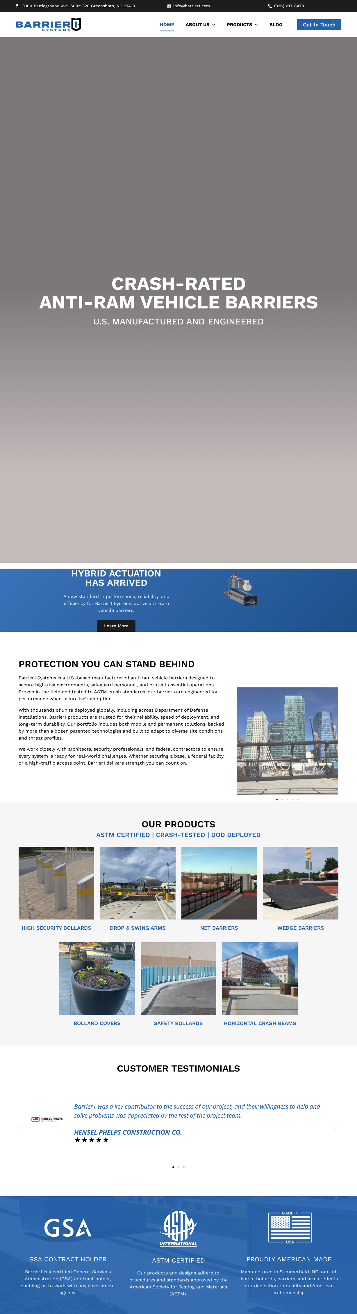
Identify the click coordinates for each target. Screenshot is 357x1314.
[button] (277, 896)
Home (167, 24)
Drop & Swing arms (138, 928)
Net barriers (219, 928)
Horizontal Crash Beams (260, 1023)
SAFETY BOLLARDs (178, 1023)
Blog (276, 24)
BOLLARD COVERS (97, 1023)
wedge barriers (300, 928)
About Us (200, 24)
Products (242, 24)
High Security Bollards (56, 928)
